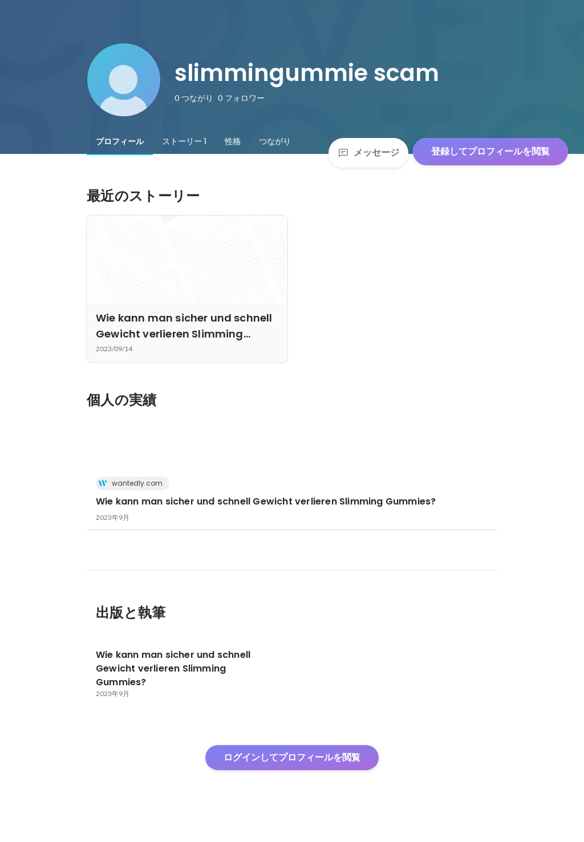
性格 (233, 141)
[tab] (120, 141)
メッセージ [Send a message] (368, 152)
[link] (292, 474)
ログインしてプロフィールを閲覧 (292, 757)
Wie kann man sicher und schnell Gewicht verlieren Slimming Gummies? (266, 501)
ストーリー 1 (184, 141)
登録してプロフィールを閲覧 (490, 151)
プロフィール (120, 141)
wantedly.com (133, 483)
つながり (275, 141)
